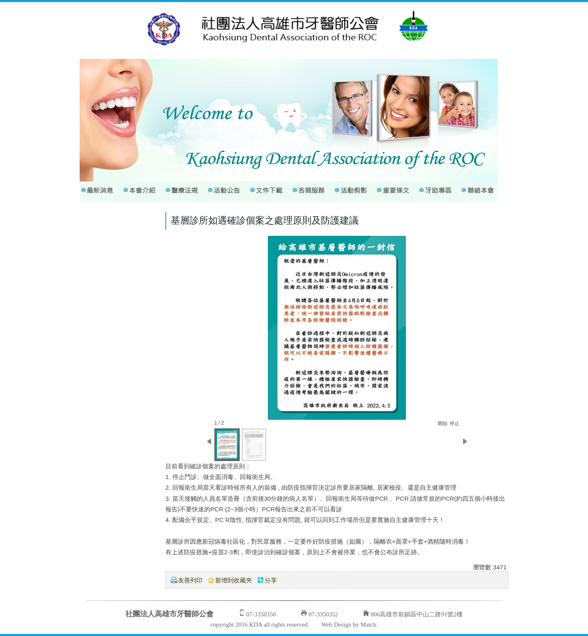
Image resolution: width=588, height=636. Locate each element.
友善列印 (190, 580)
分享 (271, 580)
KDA (255, 624)
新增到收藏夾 (233, 580)
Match (368, 624)
